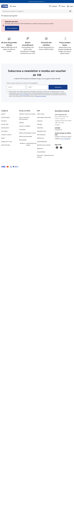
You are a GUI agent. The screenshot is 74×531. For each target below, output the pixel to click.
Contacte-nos (58, 130)
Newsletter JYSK (41, 131)
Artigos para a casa (6, 141)
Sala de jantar (5, 128)
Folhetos (21, 122)
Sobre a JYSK (40, 114)
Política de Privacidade (41, 96)
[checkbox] (7, 92)
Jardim (3, 138)
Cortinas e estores (6, 134)
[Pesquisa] (70, 11)
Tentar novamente (12, 28)
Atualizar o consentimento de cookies (28, 144)
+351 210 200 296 (65, 138)
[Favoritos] (53, 6)
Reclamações (22, 140)
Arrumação (4, 131)
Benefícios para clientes (44, 145)
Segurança (40, 148)
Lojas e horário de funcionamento (24, 118)
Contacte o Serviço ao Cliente (27, 114)
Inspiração (40, 128)
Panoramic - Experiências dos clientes (45, 156)
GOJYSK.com (40, 138)
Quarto (3, 114)
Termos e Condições (24, 94)
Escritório (3, 121)
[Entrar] (62, 6)
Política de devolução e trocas (27, 133)
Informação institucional (44, 117)
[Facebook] (57, 148)
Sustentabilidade (42, 141)
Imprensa (39, 121)
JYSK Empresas (41, 134)
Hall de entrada (5, 145)
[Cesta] (70, 6)
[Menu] (13, 6)
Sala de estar (5, 124)
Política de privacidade (25, 136)
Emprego (39, 124)
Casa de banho (5, 117)
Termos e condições (24, 126)
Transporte (22, 129)
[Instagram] (61, 148)
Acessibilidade (41, 152)
